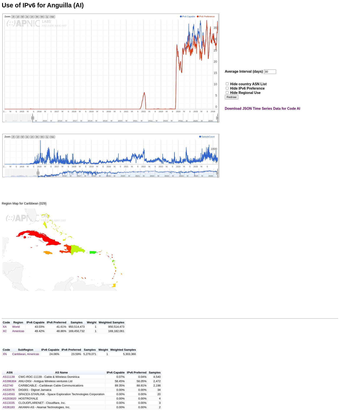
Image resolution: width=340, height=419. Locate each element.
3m (37, 17)
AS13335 (9, 410)
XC (5, 336)
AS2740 (8, 393)
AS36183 (9, 415)
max (52, 17)
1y (47, 17)
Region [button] (18, 327)
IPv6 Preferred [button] (56, 327)
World (16, 332)
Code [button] (6, 327)
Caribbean (19, 360)
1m (32, 17)
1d (18, 17)
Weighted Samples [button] (111, 327)
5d (22, 17)
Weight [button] (91, 327)
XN (5, 360)
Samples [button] (77, 327)
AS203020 (9, 406)
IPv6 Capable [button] (35, 327)
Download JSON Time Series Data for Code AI (262, 108)
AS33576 (9, 397)
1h (13, 17)
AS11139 (9, 384)
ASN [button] (10, 380)
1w (27, 17)
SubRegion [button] (25, 356)
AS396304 (9, 389)
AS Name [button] (61, 380)
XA (5, 332)
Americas (18, 336)
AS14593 (9, 402)
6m (42, 17)
